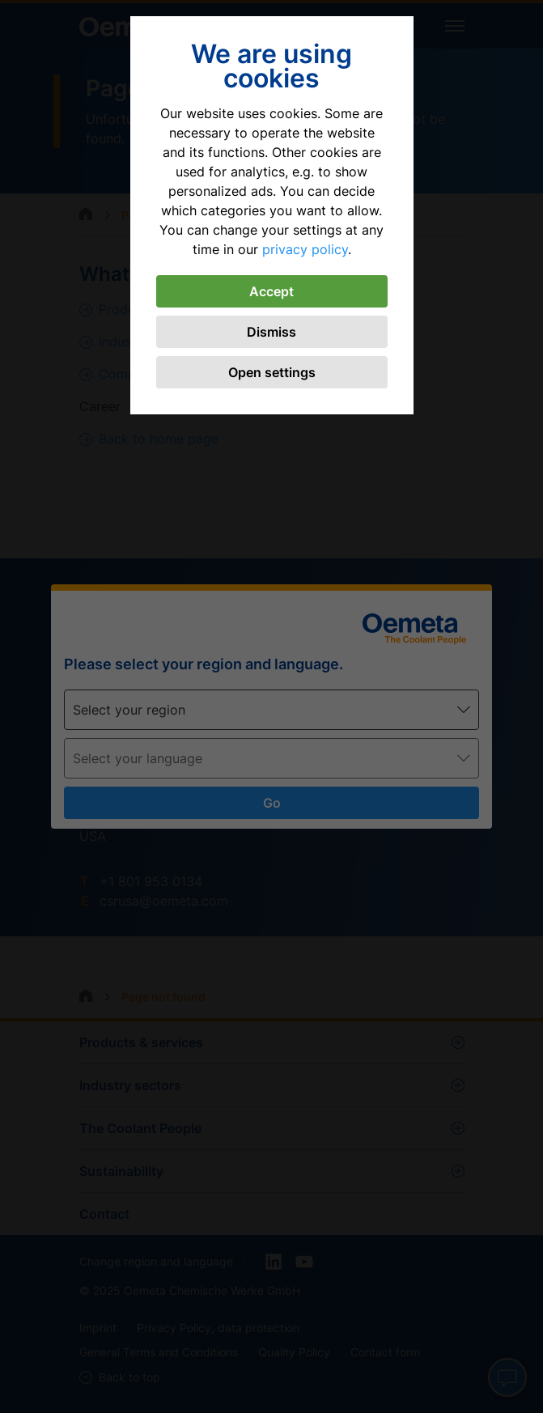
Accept (271, 291)
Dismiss (271, 332)
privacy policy (305, 249)
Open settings (272, 372)
